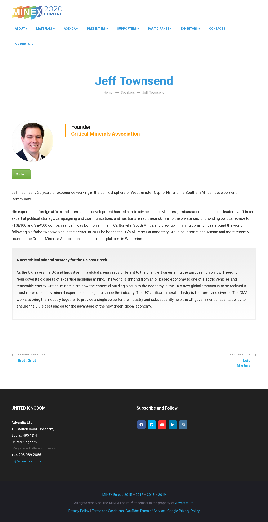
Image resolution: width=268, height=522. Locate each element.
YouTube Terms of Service (145, 511)
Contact (21, 174)
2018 (151, 495)
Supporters (127, 28)
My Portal (23, 44)
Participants (158, 28)
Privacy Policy (78, 511)
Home (108, 92)
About (20, 28)
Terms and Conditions (108, 511)
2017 (139, 495)
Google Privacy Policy (184, 511)
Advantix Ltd (184, 503)
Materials (44, 28)
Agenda (70, 28)
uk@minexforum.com (28, 461)
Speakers (128, 92)
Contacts (217, 28)
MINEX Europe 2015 (117, 495)
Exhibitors (189, 28)
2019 (162, 495)
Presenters (96, 28)
